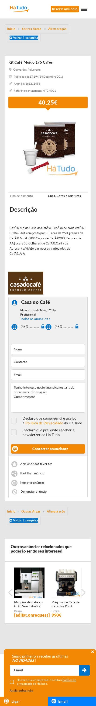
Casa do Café (35, 302)
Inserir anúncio (65, 9)
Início (11, 511)
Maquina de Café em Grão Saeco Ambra (28, 604)
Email (59, 701)
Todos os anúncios (34, 319)
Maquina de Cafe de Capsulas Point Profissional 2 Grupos (66, 604)
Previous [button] (10, 592)
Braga (18, 610)
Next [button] (83, 592)
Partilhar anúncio (32, 473)
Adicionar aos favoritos (36, 464)
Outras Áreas (31, 511)
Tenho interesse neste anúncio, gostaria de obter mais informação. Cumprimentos (48, 397)
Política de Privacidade (44, 423)
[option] (48, 145)
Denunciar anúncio (34, 491)
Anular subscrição (21, 690)
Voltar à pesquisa (24, 38)
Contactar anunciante (50, 449)
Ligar (11, 701)
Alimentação (56, 511)
